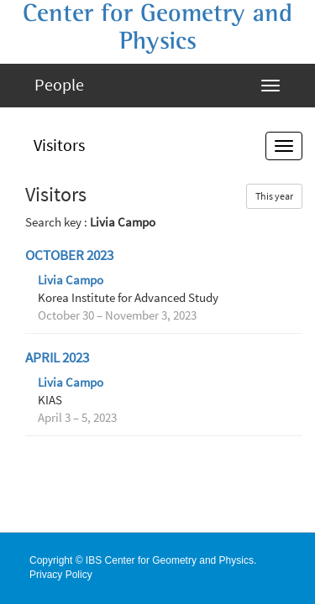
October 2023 (69, 255)
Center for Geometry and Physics (157, 27)
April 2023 (57, 358)
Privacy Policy (60, 575)
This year (274, 196)
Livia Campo (70, 280)
